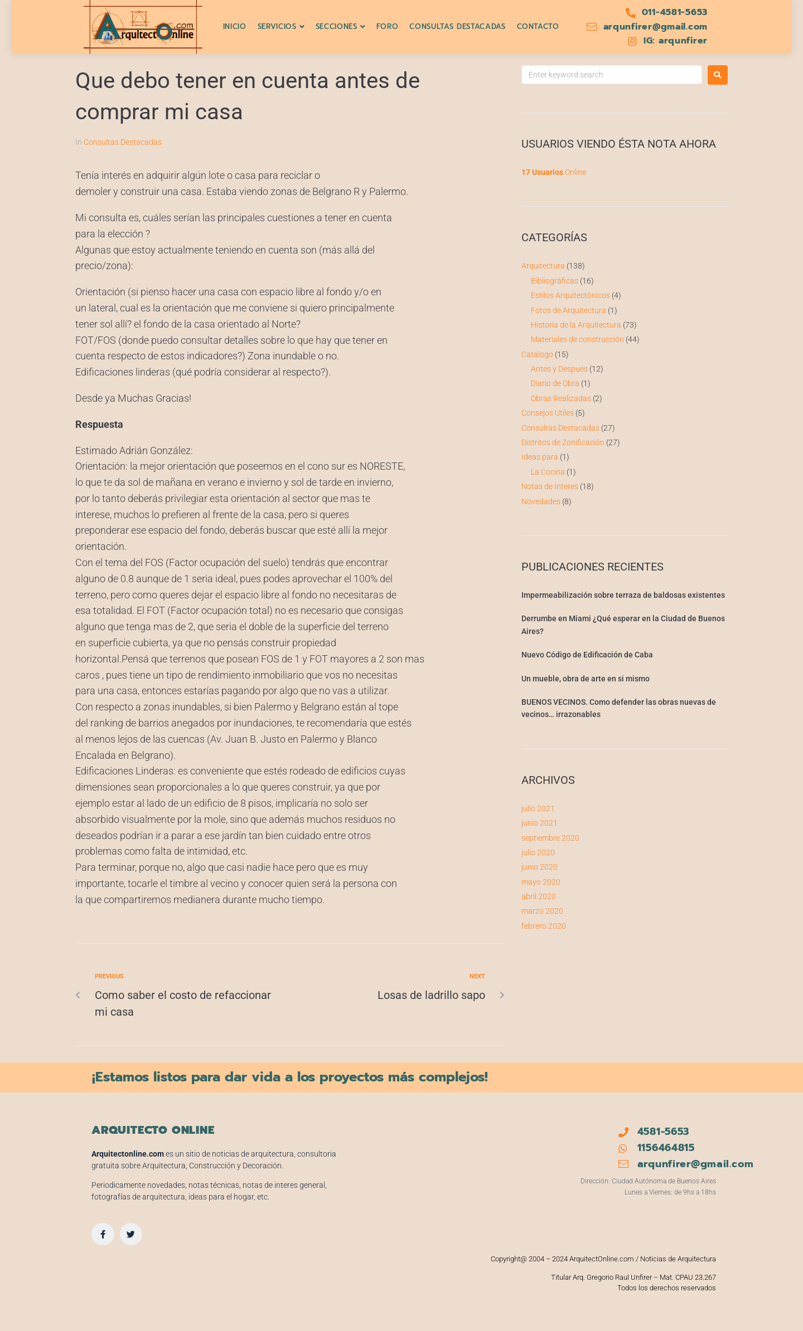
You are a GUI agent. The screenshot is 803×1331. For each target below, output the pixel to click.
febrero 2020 (543, 926)
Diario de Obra (555, 383)
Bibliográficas (554, 280)
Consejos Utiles (547, 412)
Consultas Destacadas (123, 142)
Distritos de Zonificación (562, 442)
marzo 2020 (542, 910)
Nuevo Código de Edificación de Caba (587, 654)
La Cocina (548, 471)
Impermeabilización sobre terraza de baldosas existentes (623, 595)
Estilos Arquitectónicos (570, 295)
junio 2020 (539, 866)
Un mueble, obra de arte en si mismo (585, 678)
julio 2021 (538, 808)
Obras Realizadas (561, 398)
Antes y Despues (559, 368)
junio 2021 (539, 822)
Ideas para (539, 456)
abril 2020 (538, 896)
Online (553, 172)
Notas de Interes (549, 486)
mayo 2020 (540, 881)
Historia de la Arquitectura (576, 324)
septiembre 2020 (550, 837)
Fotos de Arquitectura (568, 310)
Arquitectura (543, 265)
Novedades (540, 501)
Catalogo (537, 354)
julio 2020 (538, 852)
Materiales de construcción (577, 339)
